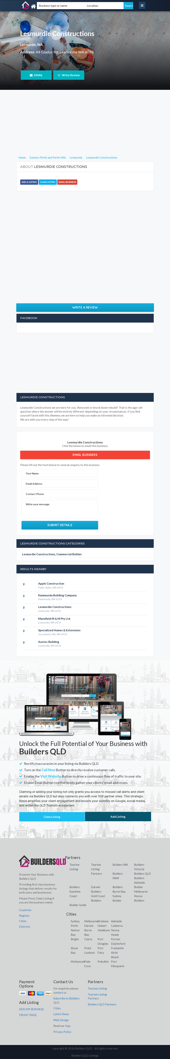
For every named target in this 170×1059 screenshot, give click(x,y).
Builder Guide (77, 905)
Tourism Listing (97, 988)
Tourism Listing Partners (96, 869)
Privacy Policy (62, 1031)
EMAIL (36, 75)
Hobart (102, 925)
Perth (74, 925)
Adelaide (116, 921)
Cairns (88, 939)
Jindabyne (104, 930)
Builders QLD (142, 873)
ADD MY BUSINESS (31, 1009)
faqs (68, 1025)
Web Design (61, 1020)
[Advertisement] (85, 129)
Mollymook (78, 961)
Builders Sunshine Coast (75, 891)
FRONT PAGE (28, 1015)
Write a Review (85, 307)
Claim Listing (47, 182)
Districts (24, 926)
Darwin (88, 925)
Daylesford (118, 943)
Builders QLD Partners (102, 1004)
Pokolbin (103, 961)
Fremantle (117, 948)
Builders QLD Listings (85, 1055)
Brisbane (103, 921)
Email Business (67, 182)
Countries (25, 910)
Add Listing (117, 816)
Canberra (117, 925)
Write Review (69, 75)
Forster (115, 939)
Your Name (32, 473)
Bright (75, 939)
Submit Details (59, 525)
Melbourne (91, 921)
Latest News (61, 1014)
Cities (22, 921)
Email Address (34, 483)
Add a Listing (29, 182)
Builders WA (120, 864)
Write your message (37, 504)
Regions (24, 915)
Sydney (75, 921)
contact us (59, 992)
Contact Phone (35, 494)
